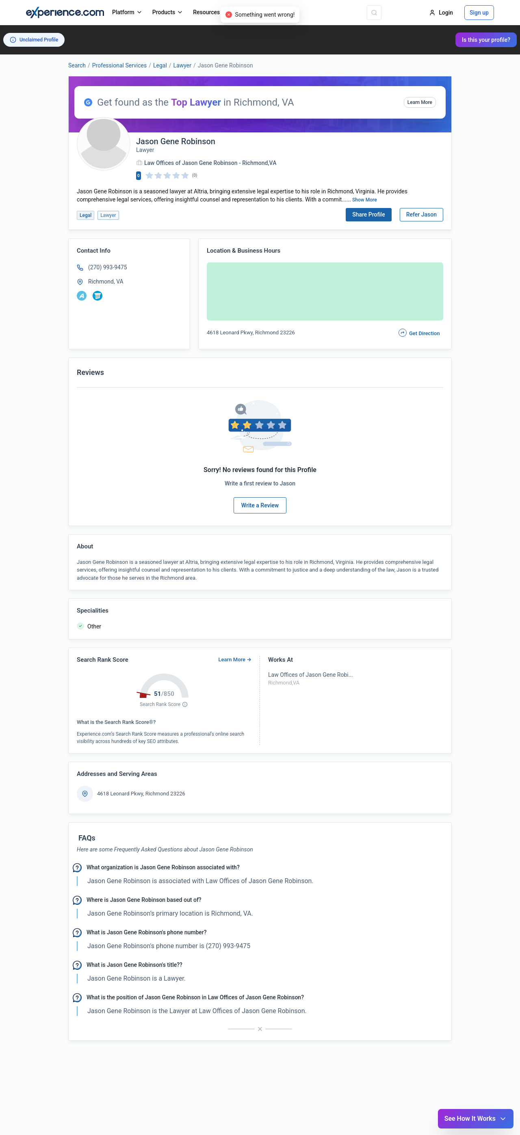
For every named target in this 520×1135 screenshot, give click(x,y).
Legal (160, 65)
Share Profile (368, 214)
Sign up (479, 12)
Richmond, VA (106, 281)
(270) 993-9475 (107, 267)
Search (77, 65)
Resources (210, 12)
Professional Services (119, 65)
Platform (127, 12)
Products (168, 12)
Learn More (419, 102)
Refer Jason (421, 214)
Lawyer (182, 65)
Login (441, 12)
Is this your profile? (486, 40)
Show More (364, 200)
